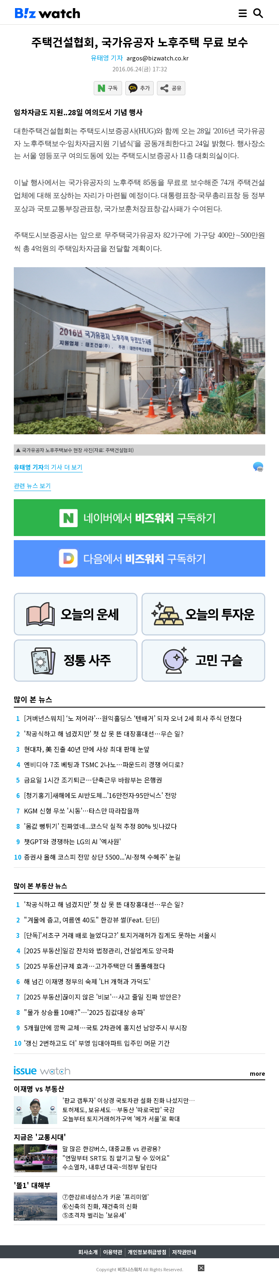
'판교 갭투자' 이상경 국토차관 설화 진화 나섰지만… (128, 1100)
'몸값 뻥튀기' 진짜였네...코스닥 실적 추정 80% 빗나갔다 (100, 826)
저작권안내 (184, 1252)
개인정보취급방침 (147, 1252)
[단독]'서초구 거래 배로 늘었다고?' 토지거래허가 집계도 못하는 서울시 (120, 935)
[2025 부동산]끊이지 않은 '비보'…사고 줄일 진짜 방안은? (102, 997)
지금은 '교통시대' (40, 1137)
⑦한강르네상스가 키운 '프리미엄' (105, 1197)
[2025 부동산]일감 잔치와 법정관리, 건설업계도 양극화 (99, 950)
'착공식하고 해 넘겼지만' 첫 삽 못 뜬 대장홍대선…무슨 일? (104, 733)
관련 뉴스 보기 (32, 485)
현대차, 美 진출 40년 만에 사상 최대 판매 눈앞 (87, 749)
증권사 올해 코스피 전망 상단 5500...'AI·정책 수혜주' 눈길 (102, 857)
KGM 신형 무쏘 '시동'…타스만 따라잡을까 (81, 810)
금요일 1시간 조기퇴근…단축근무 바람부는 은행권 (93, 780)
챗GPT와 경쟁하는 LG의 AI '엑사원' (72, 841)
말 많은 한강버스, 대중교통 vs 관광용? (111, 1148)
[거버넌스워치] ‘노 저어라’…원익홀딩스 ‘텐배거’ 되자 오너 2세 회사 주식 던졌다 (133, 718)
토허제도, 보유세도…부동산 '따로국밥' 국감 (118, 1109)
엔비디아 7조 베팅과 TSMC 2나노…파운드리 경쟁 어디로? (104, 764)
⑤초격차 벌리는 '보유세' (94, 1215)
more (257, 1073)
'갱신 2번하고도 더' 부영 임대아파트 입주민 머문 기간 (97, 1043)
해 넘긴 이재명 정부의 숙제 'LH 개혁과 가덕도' (87, 981)
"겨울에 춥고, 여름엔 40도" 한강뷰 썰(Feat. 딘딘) (91, 920)
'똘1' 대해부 (32, 1185)
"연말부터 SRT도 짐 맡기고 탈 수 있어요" (116, 1158)
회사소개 (88, 1252)
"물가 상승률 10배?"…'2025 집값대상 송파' (84, 1012)
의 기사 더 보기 (48, 467)
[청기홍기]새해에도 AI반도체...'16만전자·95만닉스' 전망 (100, 795)
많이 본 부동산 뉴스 (40, 885)
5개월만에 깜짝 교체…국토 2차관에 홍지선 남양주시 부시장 (105, 1027)
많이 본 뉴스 (33, 699)
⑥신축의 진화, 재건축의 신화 (99, 1206)
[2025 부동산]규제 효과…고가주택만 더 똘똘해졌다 (94, 966)
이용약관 (112, 1252)
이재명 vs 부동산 (39, 1088)
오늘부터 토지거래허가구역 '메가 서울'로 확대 (121, 1118)
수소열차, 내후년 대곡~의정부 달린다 (109, 1167)
